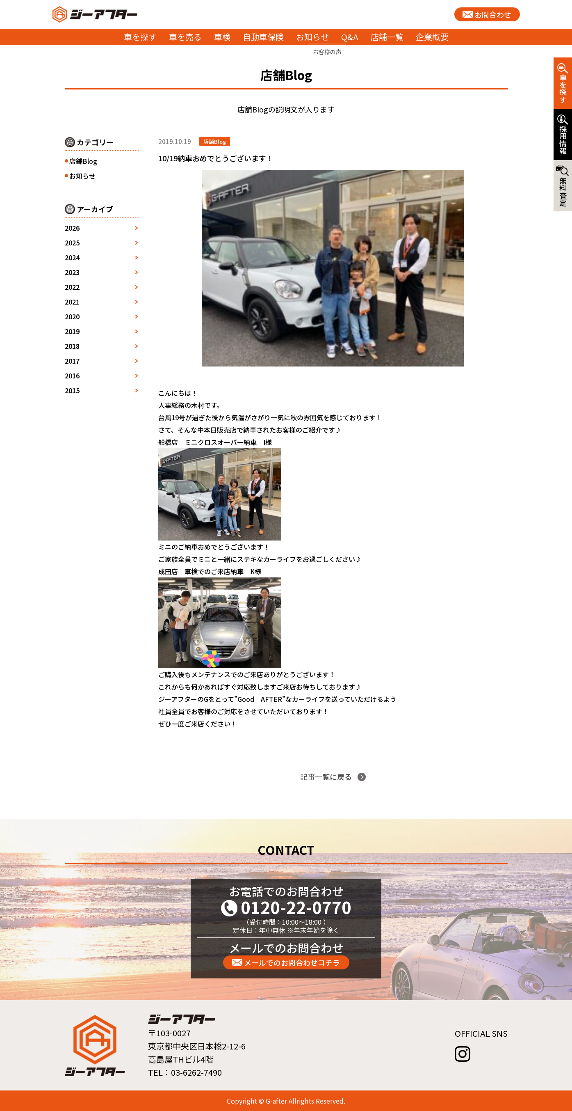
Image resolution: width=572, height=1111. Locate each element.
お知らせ (312, 37)
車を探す (140, 37)
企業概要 (432, 37)
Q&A (349, 37)
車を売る (185, 37)
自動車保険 (263, 37)
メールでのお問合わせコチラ (292, 962)
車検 (222, 37)
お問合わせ (492, 14)
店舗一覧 (387, 37)
